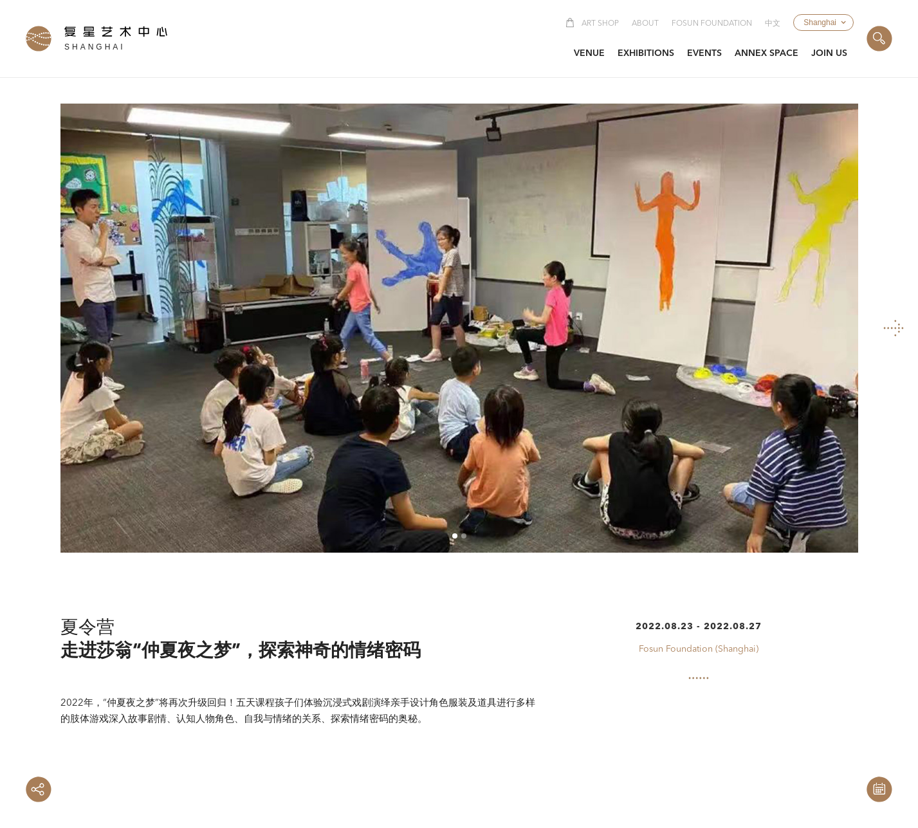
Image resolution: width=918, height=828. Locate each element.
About (645, 24)
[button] (823, 22)
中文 (772, 24)
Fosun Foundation (712, 24)
